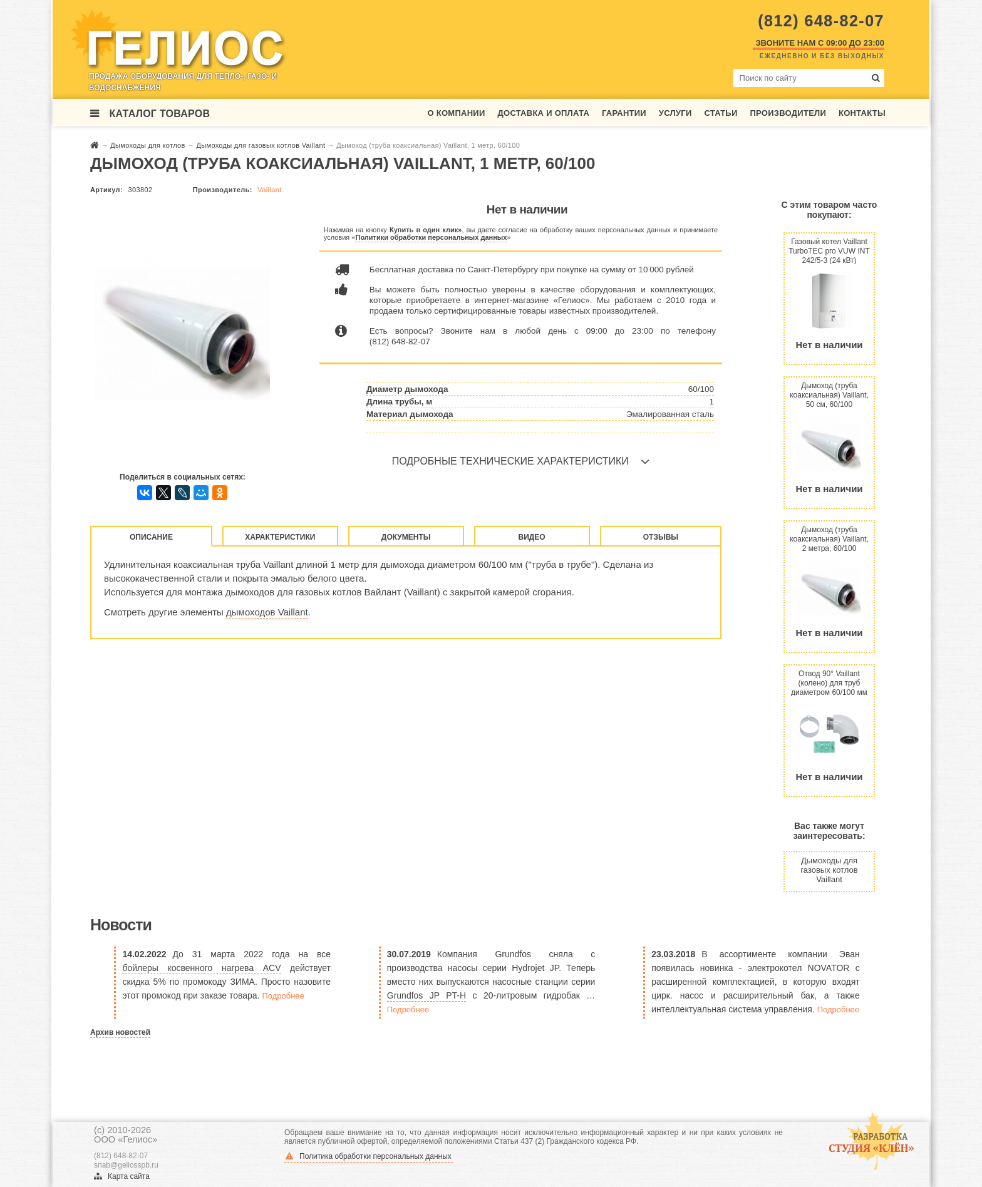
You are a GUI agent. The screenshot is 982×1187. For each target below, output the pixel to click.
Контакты (862, 113)
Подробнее (283, 995)
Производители (788, 113)
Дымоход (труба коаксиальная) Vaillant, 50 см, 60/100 (829, 394)
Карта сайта (122, 1176)
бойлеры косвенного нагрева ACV (201, 968)
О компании (456, 113)
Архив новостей (120, 1032)
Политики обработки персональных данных (431, 237)
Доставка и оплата (543, 113)
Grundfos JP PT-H (426, 995)
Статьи (720, 113)
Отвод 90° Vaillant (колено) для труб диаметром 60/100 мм (829, 682)
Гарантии (624, 113)
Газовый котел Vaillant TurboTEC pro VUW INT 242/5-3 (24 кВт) (829, 250)
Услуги (675, 113)
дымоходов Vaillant (267, 612)
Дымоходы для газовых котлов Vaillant (262, 145)
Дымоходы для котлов (148, 145)
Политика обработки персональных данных (369, 1156)
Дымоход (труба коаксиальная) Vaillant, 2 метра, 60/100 (829, 538)
